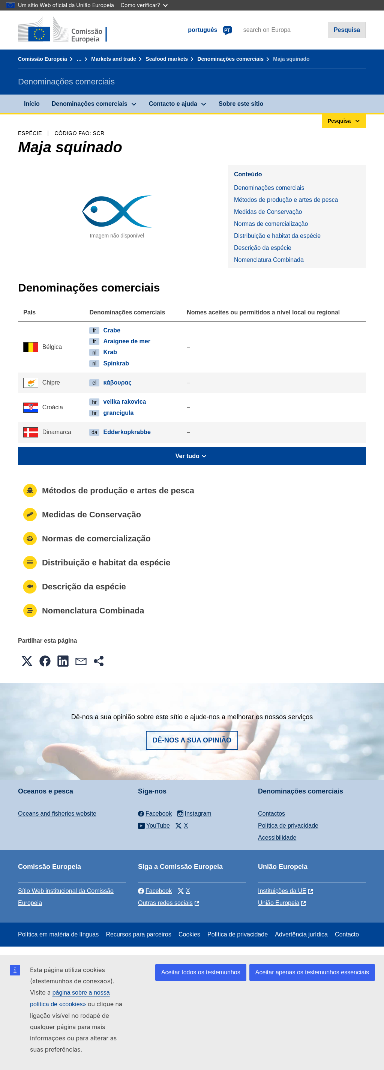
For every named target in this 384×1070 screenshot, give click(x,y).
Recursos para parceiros (138, 934)
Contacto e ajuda (173, 104)
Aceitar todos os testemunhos (200, 972)
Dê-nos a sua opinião (192, 740)
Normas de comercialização (271, 224)
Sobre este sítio (241, 104)
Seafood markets (167, 59)
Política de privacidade (288, 825)
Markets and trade (113, 59)
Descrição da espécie (262, 248)
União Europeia (278, 903)
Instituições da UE (282, 891)
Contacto (347, 934)
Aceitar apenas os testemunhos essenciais (312, 972)
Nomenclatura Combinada (269, 260)
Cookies (189, 934)
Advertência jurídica (301, 934)
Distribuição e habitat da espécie (277, 236)
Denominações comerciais (230, 59)
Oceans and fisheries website (57, 813)
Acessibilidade (277, 837)
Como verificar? (144, 5)
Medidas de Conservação (268, 212)
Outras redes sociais (165, 903)
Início (32, 104)
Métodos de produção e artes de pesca (286, 200)
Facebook (155, 891)
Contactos (271, 813)
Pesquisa (347, 30)
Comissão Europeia (42, 59)
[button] (27, 661)
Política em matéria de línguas (58, 934)
